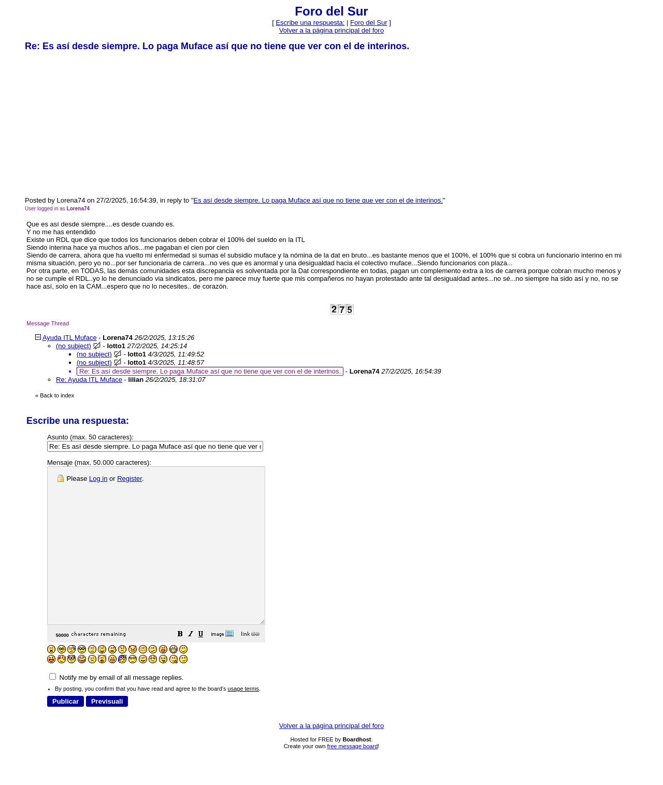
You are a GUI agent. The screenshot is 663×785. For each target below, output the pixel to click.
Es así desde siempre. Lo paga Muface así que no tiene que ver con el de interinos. (318, 200)
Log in (98, 478)
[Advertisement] (102, 123)
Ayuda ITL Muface (69, 337)
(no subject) (73, 346)
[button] (206, 666)
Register (129, 478)
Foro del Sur (368, 22)
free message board (352, 777)
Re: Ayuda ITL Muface (89, 379)
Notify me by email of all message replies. (116, 708)
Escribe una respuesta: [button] (310, 22)
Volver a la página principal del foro (331, 30)
